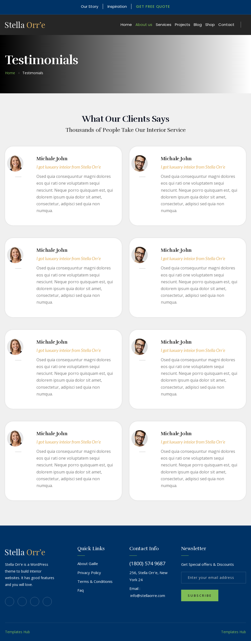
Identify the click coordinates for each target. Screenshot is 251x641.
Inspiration (117, 6)
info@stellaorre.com (147, 595)
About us (143, 24)
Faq (80, 590)
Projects (182, 24)
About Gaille (87, 563)
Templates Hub (17, 631)
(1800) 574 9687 (147, 563)
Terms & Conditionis (95, 581)
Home (126, 24)
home (10, 72)
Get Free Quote (153, 6)
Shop (210, 24)
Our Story (89, 6)
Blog (198, 24)
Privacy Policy (89, 572)
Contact (226, 24)
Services (163, 24)
